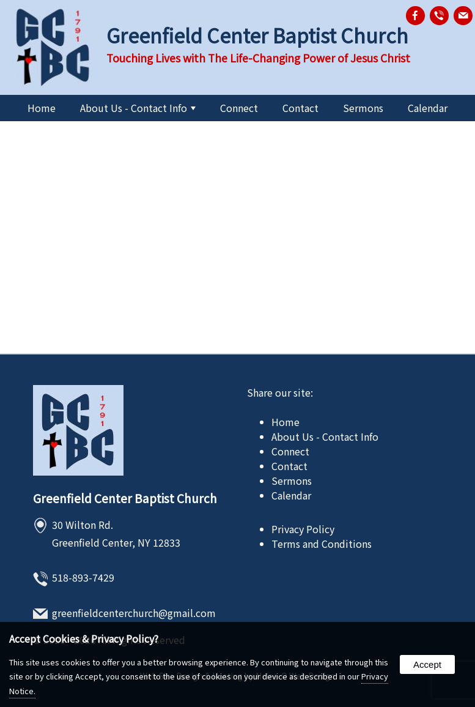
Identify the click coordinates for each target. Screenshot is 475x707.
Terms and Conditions (321, 543)
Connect (239, 107)
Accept (427, 664)
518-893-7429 (83, 577)
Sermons (363, 107)
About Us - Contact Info (138, 107)
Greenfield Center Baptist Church (125, 498)
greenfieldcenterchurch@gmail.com (134, 612)
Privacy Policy (302, 529)
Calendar (427, 107)
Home (42, 107)
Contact (300, 107)
